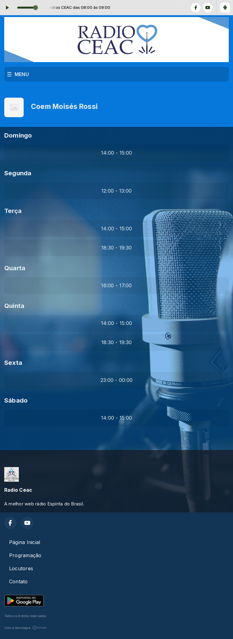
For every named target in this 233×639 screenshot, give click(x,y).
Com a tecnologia (25, 628)
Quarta (14, 268)
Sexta (13, 362)
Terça (13, 211)
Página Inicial (24, 542)
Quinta (14, 305)
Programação (25, 555)
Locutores (21, 568)
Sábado (16, 400)
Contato (18, 581)
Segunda (18, 173)
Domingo (18, 135)
